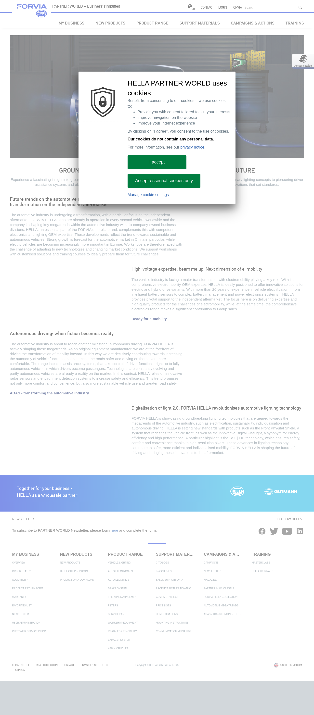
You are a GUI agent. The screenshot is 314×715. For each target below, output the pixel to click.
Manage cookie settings (148, 195)
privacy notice (192, 147)
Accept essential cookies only (164, 180)
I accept (157, 162)
